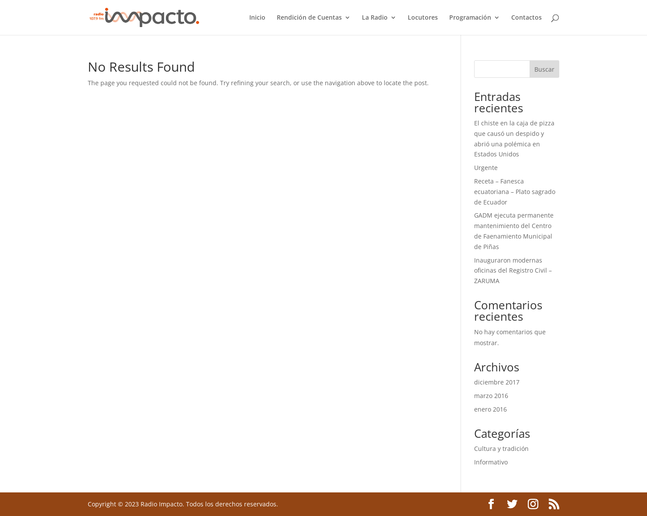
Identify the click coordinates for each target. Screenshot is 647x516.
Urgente (486, 167)
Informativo (491, 462)
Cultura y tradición (501, 448)
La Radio (375, 17)
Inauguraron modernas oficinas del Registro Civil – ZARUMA (513, 270)
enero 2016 (490, 409)
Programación (470, 17)
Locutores (423, 17)
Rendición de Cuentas (309, 17)
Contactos (526, 17)
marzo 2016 (491, 395)
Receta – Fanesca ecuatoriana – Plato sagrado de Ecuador (514, 191)
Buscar (544, 69)
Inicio (257, 17)
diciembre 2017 (497, 382)
